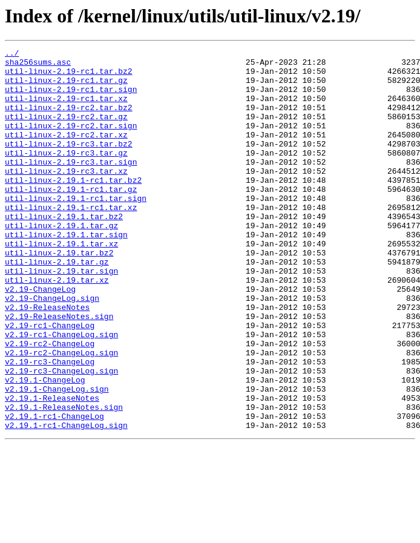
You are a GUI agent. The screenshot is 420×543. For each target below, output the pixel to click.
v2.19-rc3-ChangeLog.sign (61, 435)
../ (12, 54)
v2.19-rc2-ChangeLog (49, 403)
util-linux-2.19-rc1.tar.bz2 (69, 76)
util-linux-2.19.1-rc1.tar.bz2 (73, 207)
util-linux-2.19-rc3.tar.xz (66, 196)
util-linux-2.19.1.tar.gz (61, 261)
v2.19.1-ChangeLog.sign (57, 457)
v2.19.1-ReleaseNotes (52, 468)
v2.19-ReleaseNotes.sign (59, 370)
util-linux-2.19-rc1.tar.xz (66, 109)
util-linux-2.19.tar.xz (57, 326)
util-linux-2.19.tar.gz (57, 305)
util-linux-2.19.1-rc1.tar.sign (75, 228)
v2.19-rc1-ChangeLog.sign (61, 392)
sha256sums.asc (38, 65)
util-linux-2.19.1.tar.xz (61, 283)
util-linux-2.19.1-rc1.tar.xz (71, 239)
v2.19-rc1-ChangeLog (49, 381)
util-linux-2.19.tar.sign (61, 316)
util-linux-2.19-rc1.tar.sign (71, 98)
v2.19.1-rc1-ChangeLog (54, 490)
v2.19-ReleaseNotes (47, 359)
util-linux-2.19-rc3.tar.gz (66, 174)
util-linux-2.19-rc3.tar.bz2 (69, 163)
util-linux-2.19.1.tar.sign (66, 272)
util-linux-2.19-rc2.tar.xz (66, 152)
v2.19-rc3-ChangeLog (49, 425)
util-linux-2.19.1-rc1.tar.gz (71, 217)
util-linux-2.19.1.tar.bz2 (64, 250)
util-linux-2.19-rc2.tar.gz (66, 130)
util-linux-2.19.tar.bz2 (59, 294)
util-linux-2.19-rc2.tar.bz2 (69, 119)
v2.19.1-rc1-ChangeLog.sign (66, 501)
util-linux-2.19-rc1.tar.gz (66, 87)
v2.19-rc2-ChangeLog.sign (61, 414)
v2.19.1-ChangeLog (45, 446)
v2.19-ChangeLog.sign (52, 348)
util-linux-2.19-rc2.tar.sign (71, 141)
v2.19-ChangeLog (40, 337)
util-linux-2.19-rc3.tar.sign (71, 185)
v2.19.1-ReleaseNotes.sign (64, 479)
